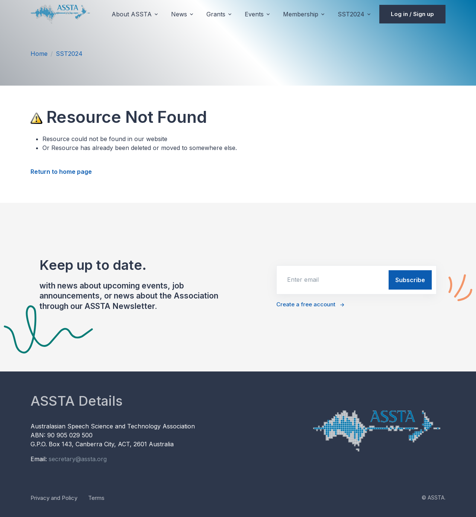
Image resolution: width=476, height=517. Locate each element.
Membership (300, 14)
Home (39, 53)
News (179, 14)
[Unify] (60, 14)
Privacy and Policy (53, 497)
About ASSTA (132, 14)
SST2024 (351, 14)
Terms (96, 497)
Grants (215, 14)
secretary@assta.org (78, 459)
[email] (332, 279)
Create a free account (305, 304)
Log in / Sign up (412, 13)
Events (254, 14)
